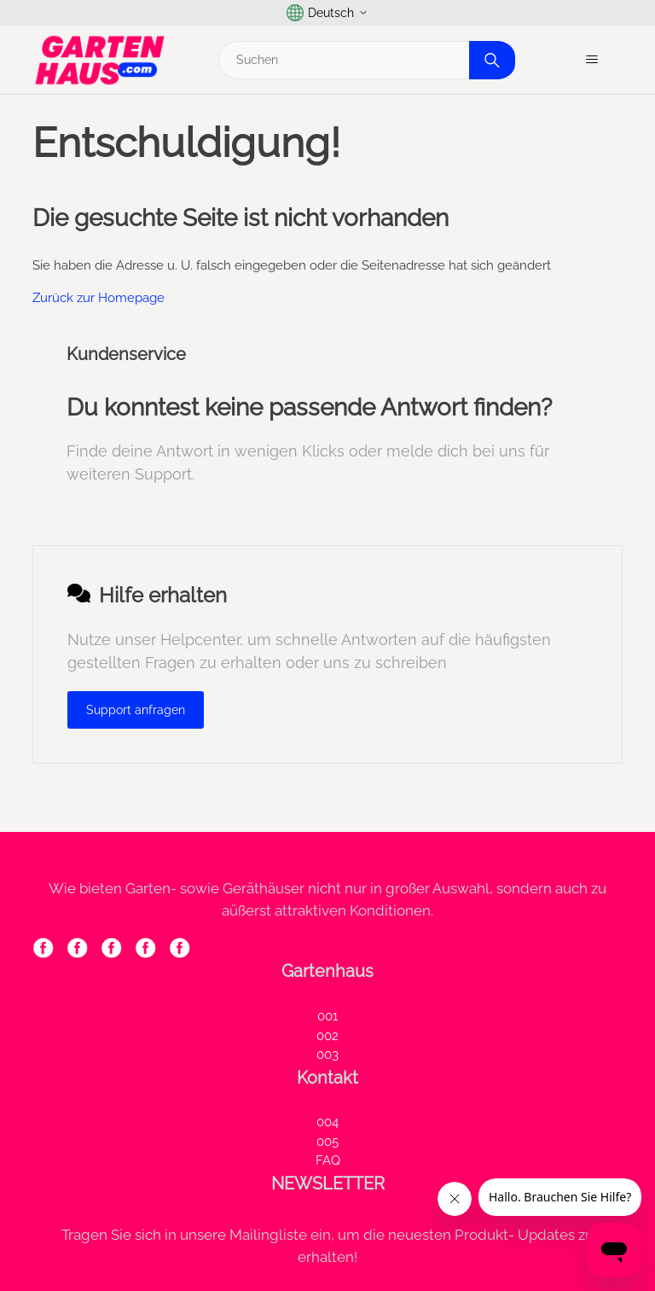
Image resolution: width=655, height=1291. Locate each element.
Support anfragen (135, 710)
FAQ (328, 1160)
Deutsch (327, 12)
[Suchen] (365, 60)
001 (327, 1016)
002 (327, 1036)
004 (327, 1122)
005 (327, 1141)
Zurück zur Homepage (98, 297)
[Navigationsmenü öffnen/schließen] (592, 59)
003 (327, 1054)
